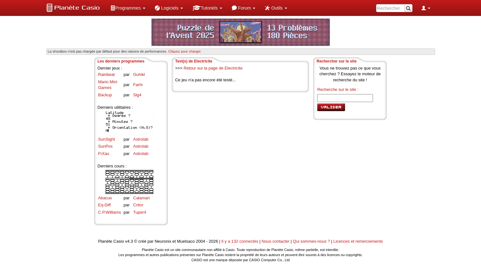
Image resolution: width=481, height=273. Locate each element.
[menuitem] (128, 8)
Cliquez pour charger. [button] (185, 51)
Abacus (105, 198)
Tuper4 (139, 212)
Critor (138, 205)
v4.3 (129, 241)
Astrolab (141, 139)
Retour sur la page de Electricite (213, 68)
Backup (105, 94)
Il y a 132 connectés (240, 241)
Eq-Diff (104, 205)
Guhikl (139, 74)
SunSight (106, 139)
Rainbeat (106, 74)
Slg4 (137, 94)
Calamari (141, 198)
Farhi (138, 84)
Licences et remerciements (358, 241)
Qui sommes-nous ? (311, 241)
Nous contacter (275, 241)
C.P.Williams (109, 212)
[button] (128, 8)
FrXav (103, 153)
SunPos (105, 146)
